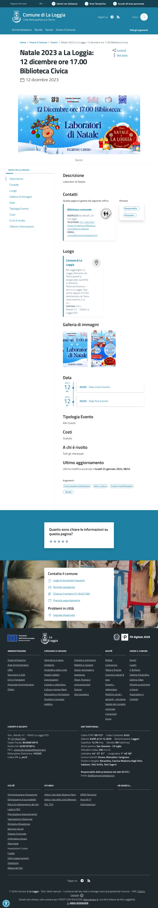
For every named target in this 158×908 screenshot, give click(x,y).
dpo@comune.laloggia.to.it (101, 775)
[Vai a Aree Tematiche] (95, 3)
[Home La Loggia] (39, 17)
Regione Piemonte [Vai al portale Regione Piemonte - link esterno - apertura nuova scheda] (18, 3)
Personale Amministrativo (21, 684)
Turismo (78, 689)
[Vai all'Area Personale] (128, 3)
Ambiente (49, 665)
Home (23, 42)
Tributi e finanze (113, 670)
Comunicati (111, 714)
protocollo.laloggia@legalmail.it (30, 750)
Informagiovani (87, 804)
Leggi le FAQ (14, 809)
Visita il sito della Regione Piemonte (62, 794)
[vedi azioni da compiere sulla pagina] (119, 55)
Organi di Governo (17, 660)
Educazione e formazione (56, 694)
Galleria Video (136, 679)
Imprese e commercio (85, 660)
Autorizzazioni (51, 679)
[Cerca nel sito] (144, 17)
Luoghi (133, 665)
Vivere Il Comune (38, 42)
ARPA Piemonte (88, 794)
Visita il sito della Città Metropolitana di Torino (67, 799)
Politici (11, 689)
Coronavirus (111, 665)
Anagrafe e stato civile (55, 670)
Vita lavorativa (81, 694)
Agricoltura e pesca (54, 660)
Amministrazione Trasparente (22, 794)
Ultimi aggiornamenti (18, 858)
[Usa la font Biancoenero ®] (64, 3)
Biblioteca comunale (79, 209)
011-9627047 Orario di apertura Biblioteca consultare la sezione (81, 225)
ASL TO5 (48, 804)
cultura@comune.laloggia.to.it (82, 235)
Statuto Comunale (17, 834)
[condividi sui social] (119, 50)
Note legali (13, 843)
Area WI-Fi (85, 799)
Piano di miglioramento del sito (23, 804)
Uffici (10, 670)
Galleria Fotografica (139, 675)
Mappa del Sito (15, 868)
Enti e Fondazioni (16, 679)
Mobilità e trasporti (83, 665)
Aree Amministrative (18, 665)
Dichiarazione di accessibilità (22, 799)
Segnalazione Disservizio (20, 819)
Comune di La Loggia (44, 14)
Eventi (54, 42)
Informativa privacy (17, 838)
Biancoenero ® (91, 899)
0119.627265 (18, 739)
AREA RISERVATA (77, 903)
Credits (11, 853)
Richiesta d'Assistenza (19, 824)
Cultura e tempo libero (55, 689)
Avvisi (108, 719)
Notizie (108, 660)
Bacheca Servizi (16, 829)
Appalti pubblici (52, 675)
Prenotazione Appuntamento (22, 814)
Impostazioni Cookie (18, 848)
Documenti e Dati (16, 675)
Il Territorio (135, 670)
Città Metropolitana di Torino (39, 20)
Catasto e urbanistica (55, 684)
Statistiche (13, 863)
